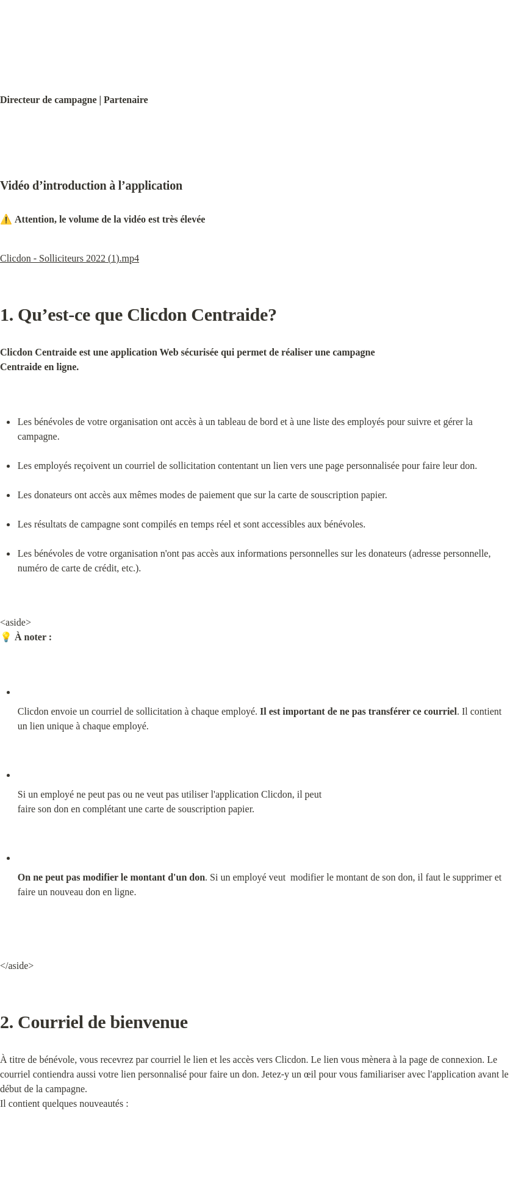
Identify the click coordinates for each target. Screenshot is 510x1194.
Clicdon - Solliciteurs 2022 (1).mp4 (69, 258)
